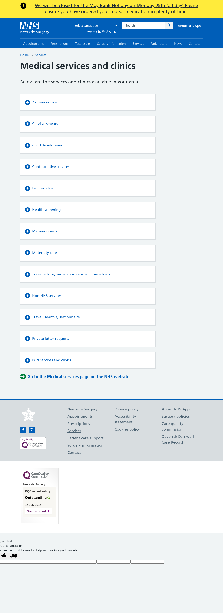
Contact (194, 43)
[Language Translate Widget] (95, 25)
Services (138, 43)
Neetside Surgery (82, 409)
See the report (36, 511)
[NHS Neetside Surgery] (34, 28)
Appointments (33, 43)
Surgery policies (176, 416)
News (178, 43)
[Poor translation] (14, 556)
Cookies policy (127, 429)
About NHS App (189, 26)
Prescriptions (59, 43)
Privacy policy (127, 409)
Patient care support (85, 438)
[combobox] (143, 25)
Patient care (159, 43)
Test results (82, 43)
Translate (110, 32)
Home (24, 55)
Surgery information (111, 43)
